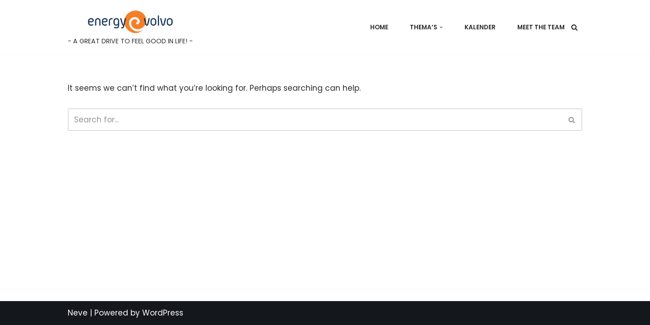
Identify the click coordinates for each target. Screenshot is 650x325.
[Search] (574, 27)
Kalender (480, 27)
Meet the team (541, 27)
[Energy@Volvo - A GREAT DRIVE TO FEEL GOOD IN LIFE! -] (130, 27)
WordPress (162, 312)
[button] (441, 27)
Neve (78, 312)
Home (379, 27)
